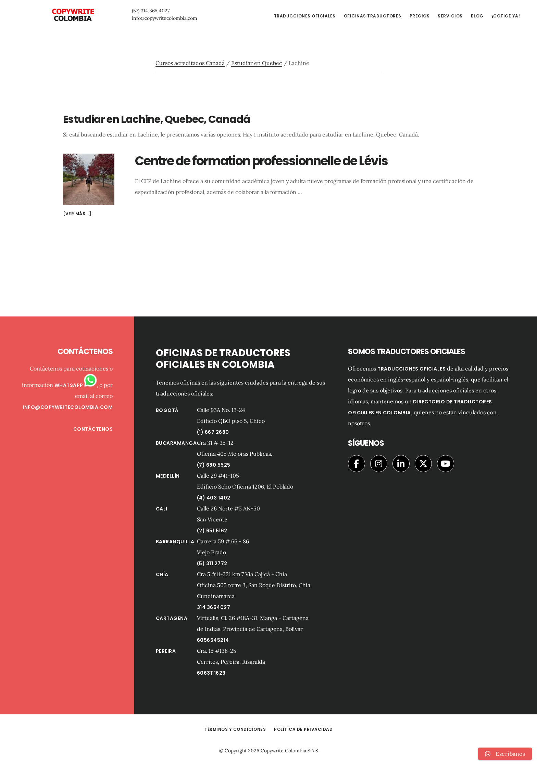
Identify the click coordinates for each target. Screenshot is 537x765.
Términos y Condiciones (235, 729)
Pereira (166, 651)
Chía (162, 574)
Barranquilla (175, 541)
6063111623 (211, 673)
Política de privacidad (303, 729)
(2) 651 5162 (212, 530)
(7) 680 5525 (213, 465)
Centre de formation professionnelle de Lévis (261, 161)
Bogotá (167, 410)
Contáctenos (93, 429)
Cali (161, 508)
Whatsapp (75, 385)
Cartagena (172, 618)
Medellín (168, 475)
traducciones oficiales (411, 368)
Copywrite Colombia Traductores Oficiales (65, 15)
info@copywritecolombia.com (149, 18)
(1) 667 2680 (213, 432)
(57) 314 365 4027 (135, 11)
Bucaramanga (176, 443)
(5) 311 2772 (212, 563)
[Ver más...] (77, 214)
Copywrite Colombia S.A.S (289, 751)
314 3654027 (213, 607)
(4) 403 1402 (213, 497)
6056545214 (213, 640)
